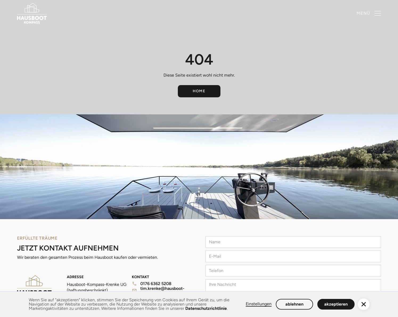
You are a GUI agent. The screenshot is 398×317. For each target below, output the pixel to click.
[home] (32, 13)
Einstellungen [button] (259, 304)
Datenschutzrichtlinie (206, 308)
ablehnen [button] (294, 304)
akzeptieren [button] (336, 304)
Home (199, 91)
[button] (368, 13)
